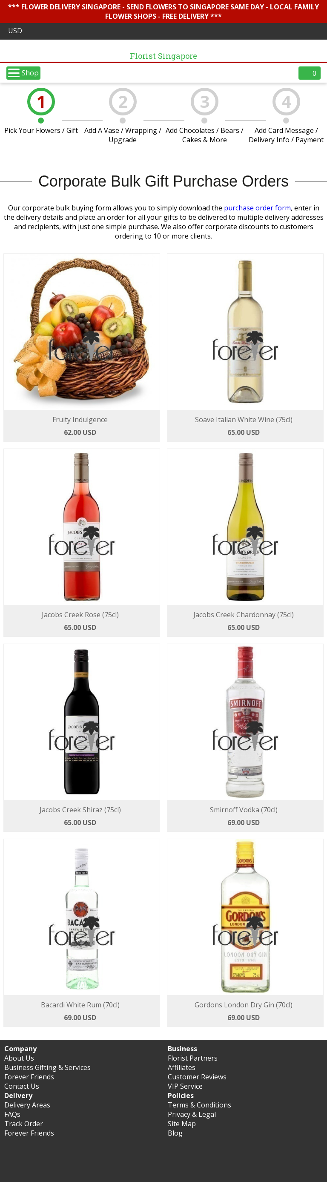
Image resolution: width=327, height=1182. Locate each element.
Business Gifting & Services (47, 1067)
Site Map (182, 1123)
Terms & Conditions (199, 1105)
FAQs (12, 1114)
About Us (19, 1058)
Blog (175, 1133)
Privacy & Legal (192, 1114)
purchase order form (257, 208)
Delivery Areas (27, 1105)
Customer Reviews (197, 1076)
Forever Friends (29, 1076)
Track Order (23, 1123)
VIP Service (185, 1086)
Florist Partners (193, 1058)
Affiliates (181, 1067)
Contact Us (21, 1086)
